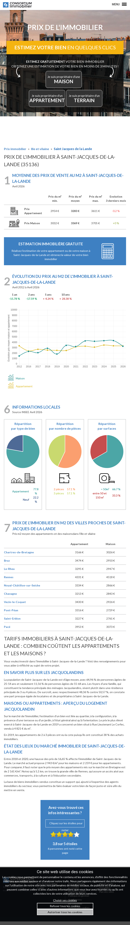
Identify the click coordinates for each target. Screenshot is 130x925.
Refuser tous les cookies (65, 906)
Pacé (7, 630)
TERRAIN (85, 101)
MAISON (64, 82)
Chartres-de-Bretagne (19, 555)
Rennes (8, 580)
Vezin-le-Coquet (15, 605)
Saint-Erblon (12, 622)
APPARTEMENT (46, 101)
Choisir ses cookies (65, 900)
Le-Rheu (9, 572)
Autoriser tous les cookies (65, 912)
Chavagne (10, 597)
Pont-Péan (11, 613)
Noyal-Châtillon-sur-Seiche (22, 589)
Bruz (7, 564)
